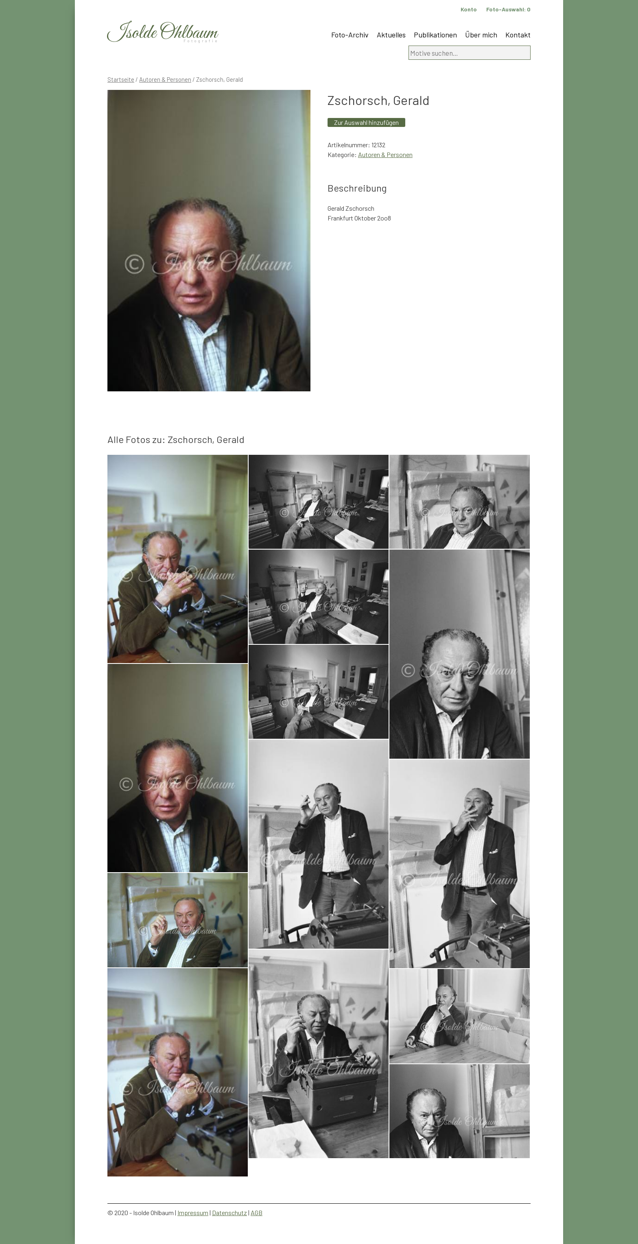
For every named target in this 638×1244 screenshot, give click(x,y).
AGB (256, 1212)
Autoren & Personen (165, 79)
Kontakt (518, 35)
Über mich (481, 35)
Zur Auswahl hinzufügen (366, 122)
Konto (469, 9)
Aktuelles (391, 35)
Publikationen (435, 35)
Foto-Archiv (350, 35)
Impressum (192, 1212)
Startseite (120, 79)
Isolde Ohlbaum (162, 33)
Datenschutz (229, 1212)
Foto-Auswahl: (508, 9)
